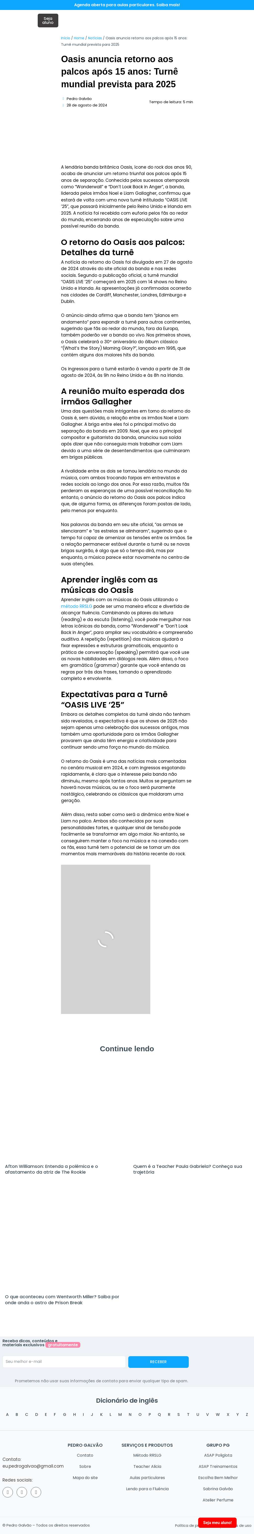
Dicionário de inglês (127, 1398)
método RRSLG (76, 608)
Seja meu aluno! (217, 1522)
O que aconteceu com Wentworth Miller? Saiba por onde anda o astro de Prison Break (62, 1301)
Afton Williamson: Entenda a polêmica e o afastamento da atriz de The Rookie (51, 1171)
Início (65, 39)
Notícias (95, 39)
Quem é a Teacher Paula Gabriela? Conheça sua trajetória (187, 1171)
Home (79, 39)
